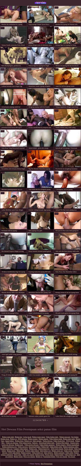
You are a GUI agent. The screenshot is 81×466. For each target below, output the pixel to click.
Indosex (35, 443)
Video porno (68, 451)
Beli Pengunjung (46, 464)
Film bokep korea (25, 443)
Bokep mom (5, 439)
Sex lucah (71, 457)
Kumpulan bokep (49, 457)
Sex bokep (75, 437)
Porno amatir (68, 449)
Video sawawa (23, 447)
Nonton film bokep (62, 443)
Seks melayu (48, 453)
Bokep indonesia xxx (9, 447)
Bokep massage (64, 437)
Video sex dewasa (12, 443)
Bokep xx (13, 439)
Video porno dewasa (31, 445)
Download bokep (34, 447)
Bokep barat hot (44, 449)
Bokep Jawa (19, 441)
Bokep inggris (61, 445)
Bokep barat (11, 451)
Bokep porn (19, 445)
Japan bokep (9, 441)
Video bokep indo (52, 437)
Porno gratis (49, 455)
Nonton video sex (6, 449)
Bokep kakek (59, 455)
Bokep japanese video (70, 447)
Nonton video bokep (32, 451)
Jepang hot (40, 2)
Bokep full (45, 447)
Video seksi (69, 453)
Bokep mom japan (38, 437)
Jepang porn (74, 443)
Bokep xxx (28, 441)
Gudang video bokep (20, 449)
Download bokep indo (47, 443)
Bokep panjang (59, 453)
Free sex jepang (61, 457)
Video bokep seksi (56, 447)
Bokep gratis (18, 457)
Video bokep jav (37, 453)
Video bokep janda (55, 439)
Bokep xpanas (33, 439)
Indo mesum (37, 441)
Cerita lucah (27, 437)
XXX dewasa (22, 439)
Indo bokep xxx (45, 451)
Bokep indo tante (69, 439)
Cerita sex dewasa (7, 445)
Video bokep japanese (47, 445)
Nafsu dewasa (47, 441)
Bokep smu (33, 449)
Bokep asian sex (57, 451)
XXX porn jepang (57, 449)
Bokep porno (39, 455)
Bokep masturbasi (73, 445)
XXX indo (18, 455)
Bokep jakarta (43, 439)
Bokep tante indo (8, 437)
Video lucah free (59, 441)
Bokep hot (18, 437)
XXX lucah (70, 441)
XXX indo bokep (14, 453)
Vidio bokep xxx (70, 455)
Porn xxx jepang (29, 457)
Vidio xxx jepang (28, 455)
